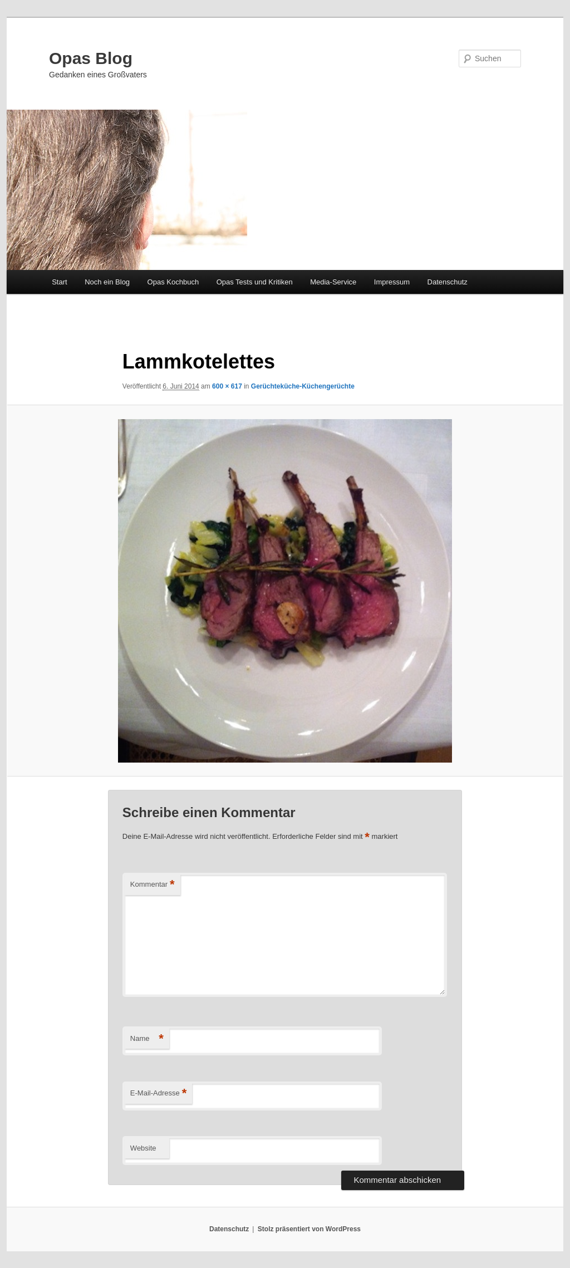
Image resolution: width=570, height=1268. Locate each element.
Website (143, 1148)
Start (59, 282)
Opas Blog (90, 58)
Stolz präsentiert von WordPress (309, 1229)
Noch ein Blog (107, 282)
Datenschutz (448, 282)
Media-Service (333, 282)
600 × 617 (227, 386)
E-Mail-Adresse (158, 1093)
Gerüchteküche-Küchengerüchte (303, 386)
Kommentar (152, 885)
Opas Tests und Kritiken (255, 282)
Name (147, 1039)
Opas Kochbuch (173, 282)
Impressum (392, 282)
